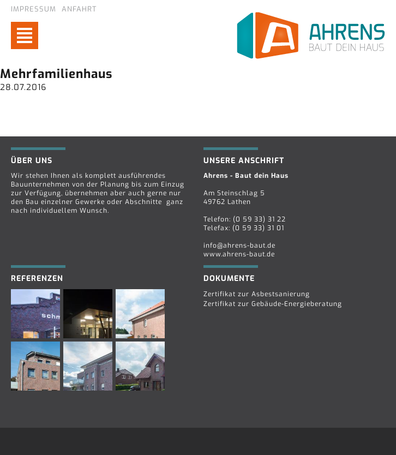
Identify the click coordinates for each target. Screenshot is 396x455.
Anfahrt (79, 9)
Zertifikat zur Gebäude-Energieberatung (272, 304)
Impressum (33, 9)
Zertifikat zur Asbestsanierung (256, 294)
